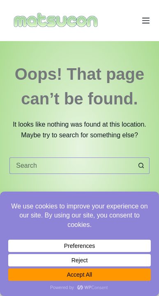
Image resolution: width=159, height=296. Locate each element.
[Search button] (141, 165)
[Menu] (146, 20)
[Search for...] (71, 165)
